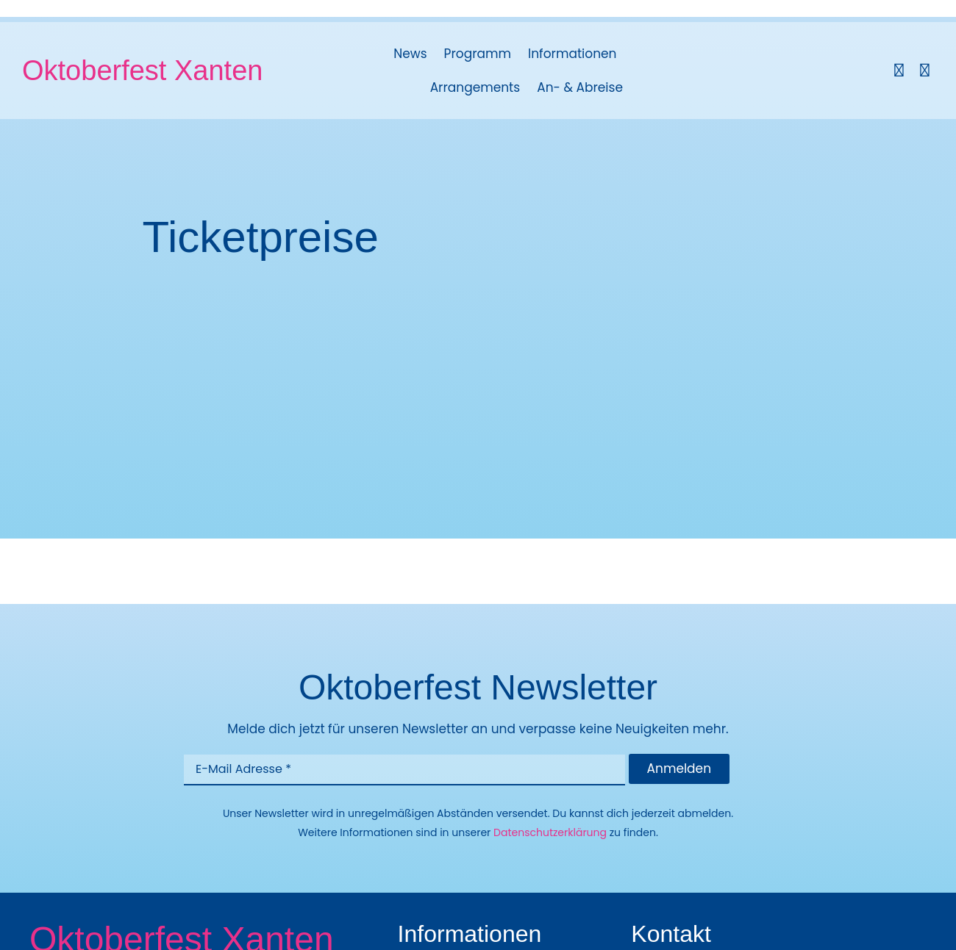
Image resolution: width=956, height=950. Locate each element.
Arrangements (475, 87)
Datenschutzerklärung (550, 832)
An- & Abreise (580, 87)
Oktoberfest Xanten (142, 70)
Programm (477, 53)
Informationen (572, 53)
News (410, 53)
